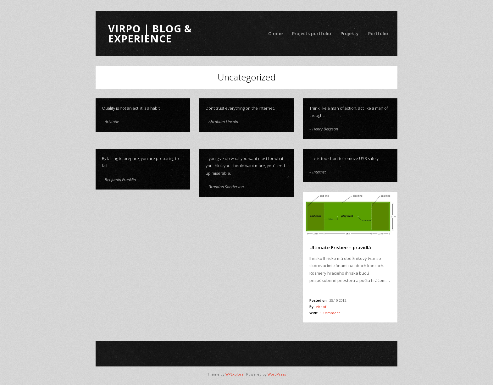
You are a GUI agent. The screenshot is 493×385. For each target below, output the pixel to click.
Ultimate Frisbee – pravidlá (340, 247)
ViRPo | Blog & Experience (150, 33)
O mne (275, 33)
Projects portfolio (311, 33)
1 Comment (330, 313)
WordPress (277, 374)
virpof (321, 306)
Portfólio (378, 33)
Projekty (350, 33)
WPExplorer (235, 374)
